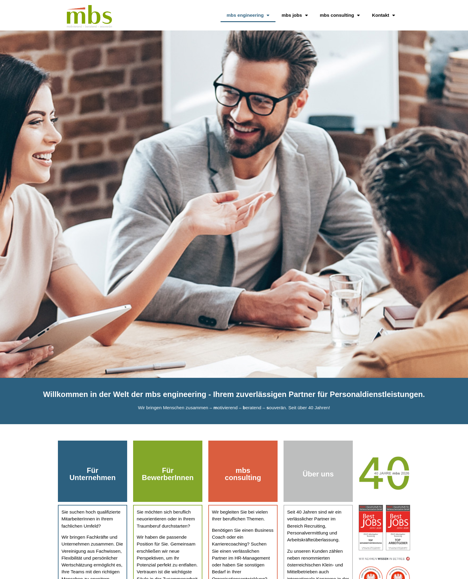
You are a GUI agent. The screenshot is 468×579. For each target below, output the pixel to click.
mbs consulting (340, 15)
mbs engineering (248, 15)
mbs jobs (294, 15)
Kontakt (383, 15)
